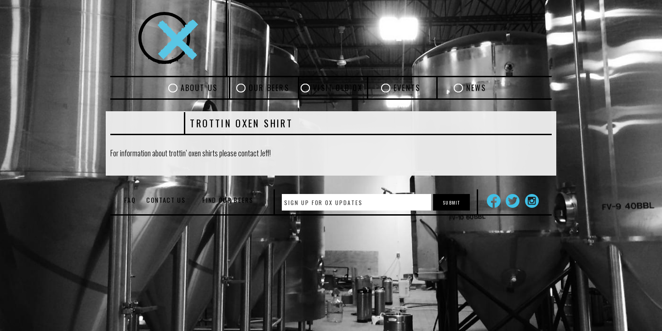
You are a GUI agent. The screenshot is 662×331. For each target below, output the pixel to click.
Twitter (512, 201)
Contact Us (166, 200)
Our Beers (269, 87)
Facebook (494, 201)
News (476, 87)
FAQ (130, 200)
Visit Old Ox (338, 87)
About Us (199, 87)
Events (407, 87)
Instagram (532, 201)
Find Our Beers (227, 200)
